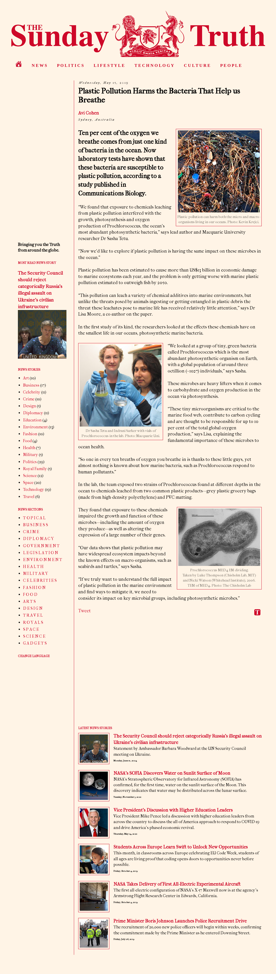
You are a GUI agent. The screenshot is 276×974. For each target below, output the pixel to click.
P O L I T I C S (70, 65)
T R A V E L (33, 615)
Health (29, 447)
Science (30, 475)
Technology (33, 489)
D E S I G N (32, 608)
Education (32, 420)
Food (27, 440)
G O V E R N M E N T (41, 545)
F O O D (30, 594)
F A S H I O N (34, 587)
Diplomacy (33, 412)
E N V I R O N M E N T (42, 559)
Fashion (30, 433)
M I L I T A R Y (35, 573)
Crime (28, 399)
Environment (35, 426)
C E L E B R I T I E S (40, 580)
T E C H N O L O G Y (154, 65)
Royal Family (35, 468)
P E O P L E (230, 65)
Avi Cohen (89, 113)
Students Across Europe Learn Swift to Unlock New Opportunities (180, 847)
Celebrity (31, 392)
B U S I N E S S (35, 524)
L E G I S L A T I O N (40, 552)
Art (26, 378)
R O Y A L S (33, 622)
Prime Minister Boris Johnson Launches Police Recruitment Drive (180, 921)
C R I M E (31, 531)
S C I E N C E (34, 636)
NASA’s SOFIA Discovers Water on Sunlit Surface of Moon (171, 773)
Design (29, 405)
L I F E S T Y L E (109, 65)
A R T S (29, 601)
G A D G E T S (35, 643)
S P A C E (31, 629)
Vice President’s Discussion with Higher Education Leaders (173, 810)
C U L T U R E (197, 65)
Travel (28, 496)
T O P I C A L (34, 517)
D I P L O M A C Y (38, 538)
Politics (30, 461)
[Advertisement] (170, 674)
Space (28, 482)
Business (31, 385)
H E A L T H (33, 566)
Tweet (84, 611)
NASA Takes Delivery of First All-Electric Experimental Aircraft (176, 884)
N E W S (39, 65)
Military (30, 454)
